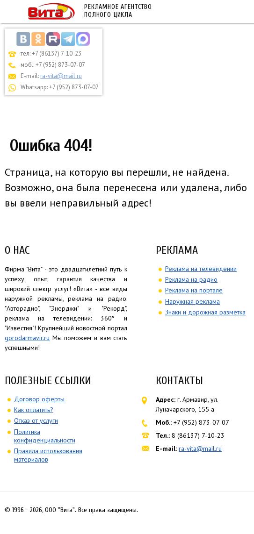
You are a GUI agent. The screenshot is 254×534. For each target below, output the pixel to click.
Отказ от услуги (36, 420)
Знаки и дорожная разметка (205, 312)
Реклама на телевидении (201, 268)
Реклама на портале (194, 290)
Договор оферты (39, 399)
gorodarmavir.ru (27, 338)
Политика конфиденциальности (44, 435)
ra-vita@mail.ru (61, 76)
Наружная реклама (192, 301)
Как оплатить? (33, 410)
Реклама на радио (191, 279)
